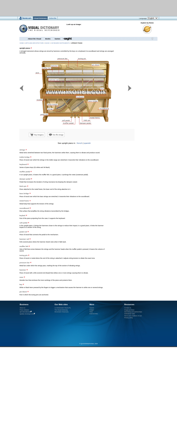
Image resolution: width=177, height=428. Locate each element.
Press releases (24, 310)
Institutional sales (129, 314)
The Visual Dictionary (61, 310)
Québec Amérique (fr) (26, 314)
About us (22, 308)
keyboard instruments (60, 43)
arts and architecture (34, 43)
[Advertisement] (43, 172)
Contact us (127, 308)
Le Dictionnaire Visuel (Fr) (62, 308)
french (79, 143)
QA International (25, 312)
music (47, 43)
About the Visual (34, 39)
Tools (91, 312)
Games (57, 39)
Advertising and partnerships (133, 312)
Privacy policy (128, 317)
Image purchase (129, 310)
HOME (22, 43)
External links (94, 314)
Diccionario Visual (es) (61, 312)
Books (47, 39)
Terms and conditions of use (133, 316)
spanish (87, 143)
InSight (92, 310)
